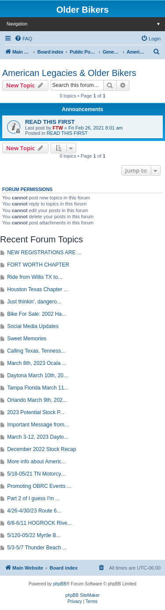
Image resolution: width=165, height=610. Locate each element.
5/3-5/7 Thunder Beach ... (37, 548)
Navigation (86, 24)
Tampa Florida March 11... (37, 388)
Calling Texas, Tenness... (36, 351)
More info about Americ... (36, 461)
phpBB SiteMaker (83, 595)
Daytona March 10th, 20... (37, 375)
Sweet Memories (26, 339)
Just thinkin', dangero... (34, 302)
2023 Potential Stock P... (35, 412)
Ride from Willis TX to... (34, 277)
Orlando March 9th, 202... (37, 400)
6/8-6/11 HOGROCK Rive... (39, 523)
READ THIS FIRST (50, 122)
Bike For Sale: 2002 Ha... (36, 314)
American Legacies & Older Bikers (69, 73)
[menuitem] (23, 38)
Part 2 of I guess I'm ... (33, 498)
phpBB (59, 583)
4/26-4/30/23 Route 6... (34, 511)
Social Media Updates (33, 326)
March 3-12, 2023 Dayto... (37, 437)
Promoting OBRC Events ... (39, 486)
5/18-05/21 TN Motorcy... (36, 474)
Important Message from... (38, 425)
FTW (57, 127)
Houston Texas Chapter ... (37, 289)
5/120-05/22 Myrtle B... (33, 535)
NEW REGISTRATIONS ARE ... (44, 252)
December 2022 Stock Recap (41, 449)
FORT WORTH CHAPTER (38, 265)
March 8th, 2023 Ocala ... (36, 363)
